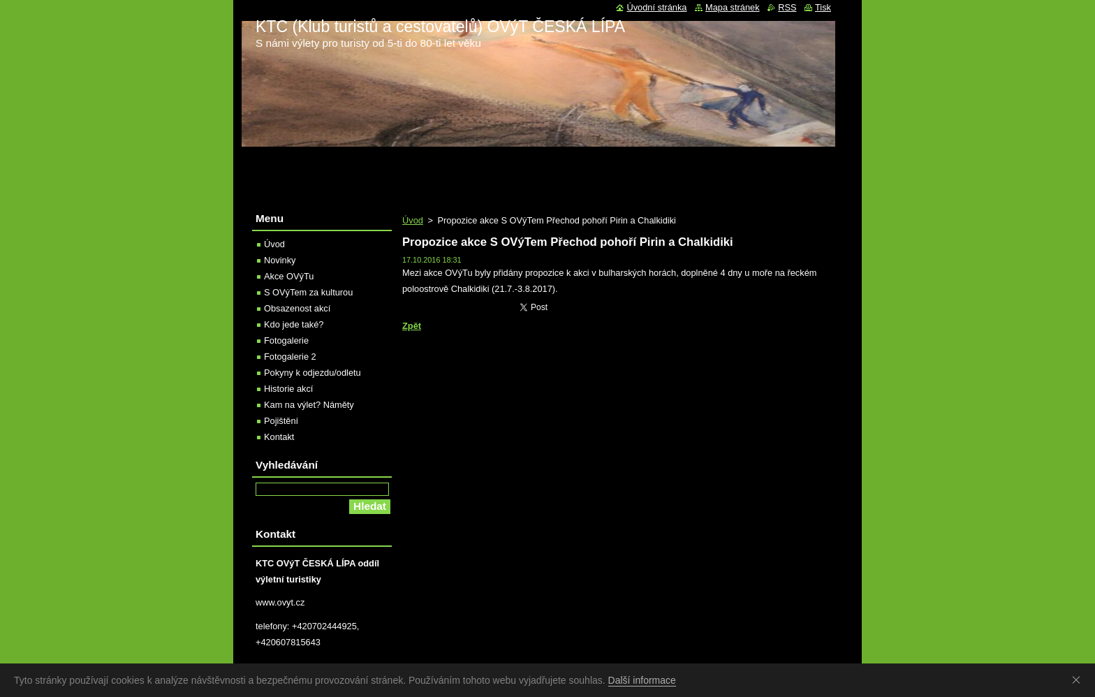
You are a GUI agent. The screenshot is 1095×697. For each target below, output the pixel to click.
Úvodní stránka (656, 7)
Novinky (280, 260)
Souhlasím (1079, 679)
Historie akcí (288, 388)
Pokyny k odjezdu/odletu (312, 372)
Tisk (823, 7)
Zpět (411, 326)
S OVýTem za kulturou (308, 292)
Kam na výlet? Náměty (309, 404)
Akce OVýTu (289, 276)
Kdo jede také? (293, 324)
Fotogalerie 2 (290, 356)
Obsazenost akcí (297, 308)
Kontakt (279, 437)
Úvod (412, 220)
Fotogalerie (286, 340)
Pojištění (281, 421)
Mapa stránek (732, 7)
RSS (787, 7)
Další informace (642, 680)
